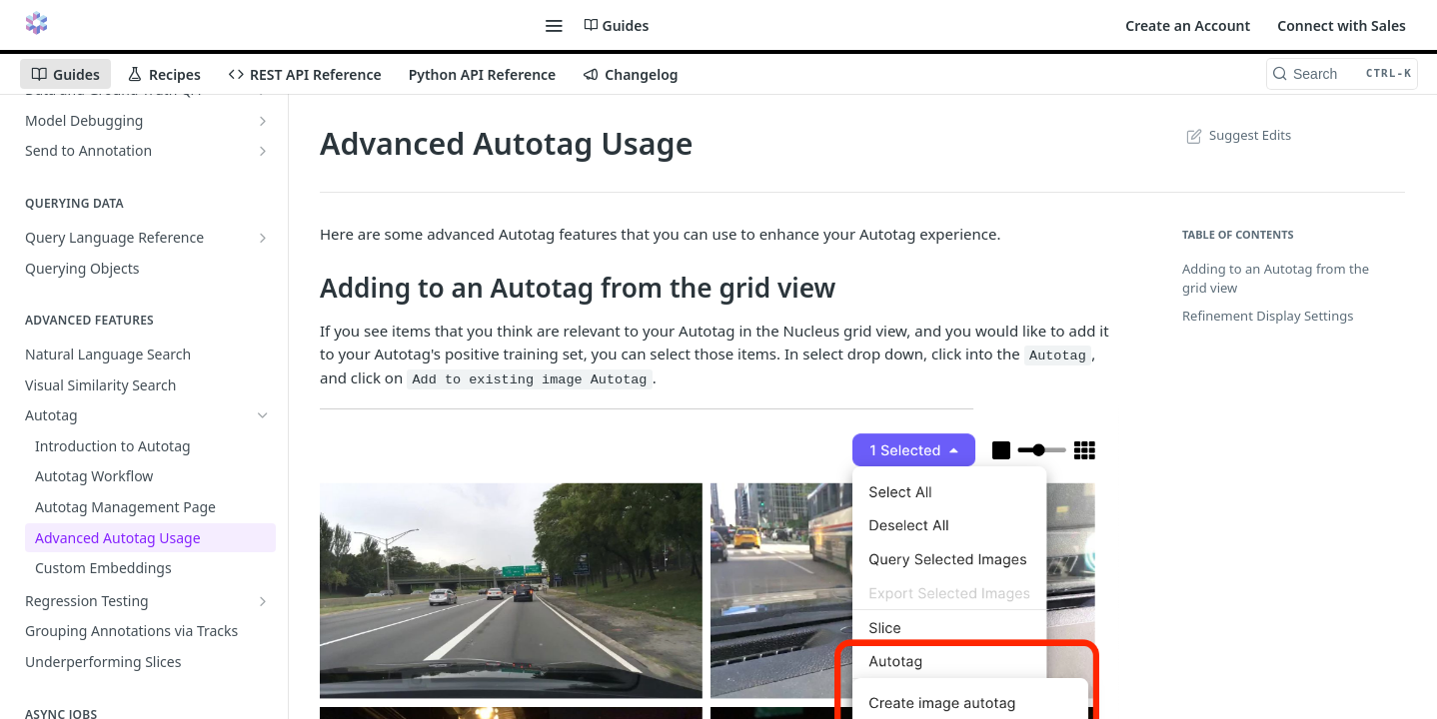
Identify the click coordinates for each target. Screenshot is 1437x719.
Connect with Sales (1341, 25)
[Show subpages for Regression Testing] (263, 601)
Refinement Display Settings (1267, 316)
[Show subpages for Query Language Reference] (263, 238)
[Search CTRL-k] (1342, 74)
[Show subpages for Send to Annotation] (263, 151)
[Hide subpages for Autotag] (263, 415)
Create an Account (1187, 25)
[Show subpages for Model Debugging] (263, 121)
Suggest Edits (1236, 135)
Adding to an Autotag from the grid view (1275, 279)
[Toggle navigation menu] (554, 25)
